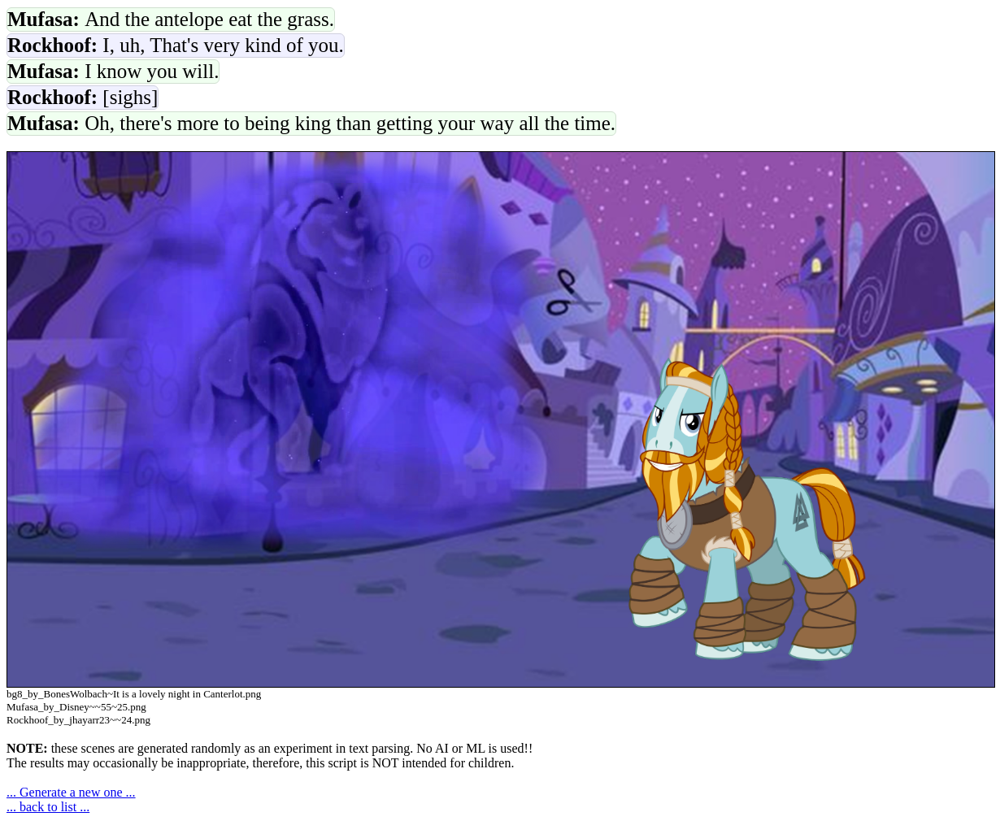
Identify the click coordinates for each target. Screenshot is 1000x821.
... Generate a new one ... (71, 792)
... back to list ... (48, 807)
